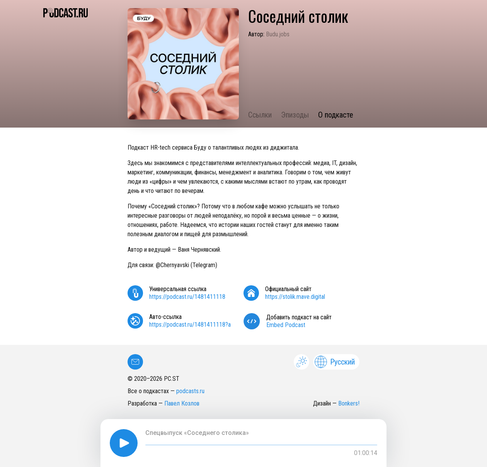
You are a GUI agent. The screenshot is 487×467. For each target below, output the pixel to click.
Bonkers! (348, 403)
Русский (335, 362)
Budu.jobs (277, 34)
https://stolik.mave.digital (295, 296)
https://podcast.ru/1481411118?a (190, 324)
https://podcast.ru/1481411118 (187, 296)
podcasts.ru (190, 391)
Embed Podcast (285, 325)
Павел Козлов (181, 403)
